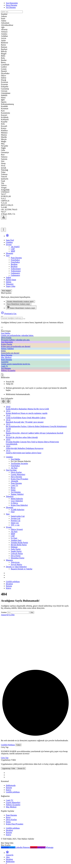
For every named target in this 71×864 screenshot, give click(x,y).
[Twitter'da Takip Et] (12, 847)
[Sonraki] (8, 402)
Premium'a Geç (8, 314)
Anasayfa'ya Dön (7, 615)
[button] (2, 327)
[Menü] (3, 217)
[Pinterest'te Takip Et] (26, 847)
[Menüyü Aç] (3, 230)
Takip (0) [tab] (9, 384)
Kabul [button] (18, 745)
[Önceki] (3, 402)
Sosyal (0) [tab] (10, 382)
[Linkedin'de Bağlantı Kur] (19, 847)
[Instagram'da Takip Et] (41, 847)
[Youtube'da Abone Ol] (33, 847)
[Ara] (2, 316)
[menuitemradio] (20, 301)
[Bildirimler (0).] (2, 375)
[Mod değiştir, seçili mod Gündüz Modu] (6, 290)
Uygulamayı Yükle (8, 768)
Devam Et (21, 768)
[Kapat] (2, 329)
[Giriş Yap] (2, 373)
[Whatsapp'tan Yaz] (49, 847)
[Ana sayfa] (7, 236)
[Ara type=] (24, 318)
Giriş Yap (4, 758)
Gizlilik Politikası (8, 745)
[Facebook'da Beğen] (5, 847)
